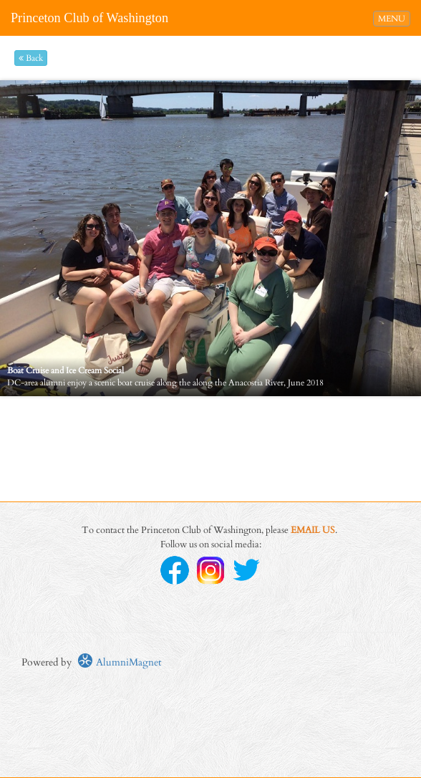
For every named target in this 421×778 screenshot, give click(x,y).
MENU (393, 17)
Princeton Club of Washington (89, 18)
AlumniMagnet (119, 662)
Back (31, 58)
